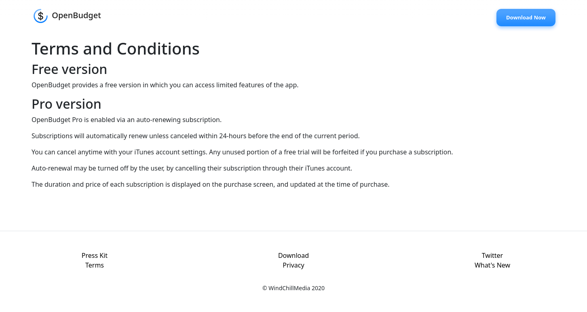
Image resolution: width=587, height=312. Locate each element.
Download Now (526, 17)
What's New (492, 265)
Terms (94, 265)
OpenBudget (66, 16)
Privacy (293, 265)
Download (293, 255)
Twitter (492, 255)
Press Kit (95, 255)
